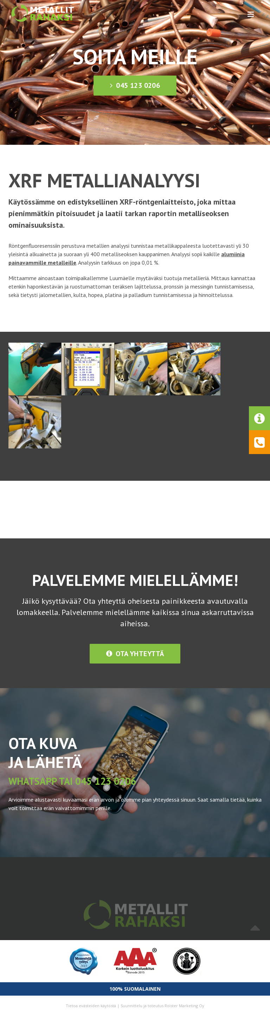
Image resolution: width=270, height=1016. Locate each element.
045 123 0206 (135, 85)
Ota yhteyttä (135, 653)
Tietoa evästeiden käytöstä (91, 1005)
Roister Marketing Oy (184, 1005)
